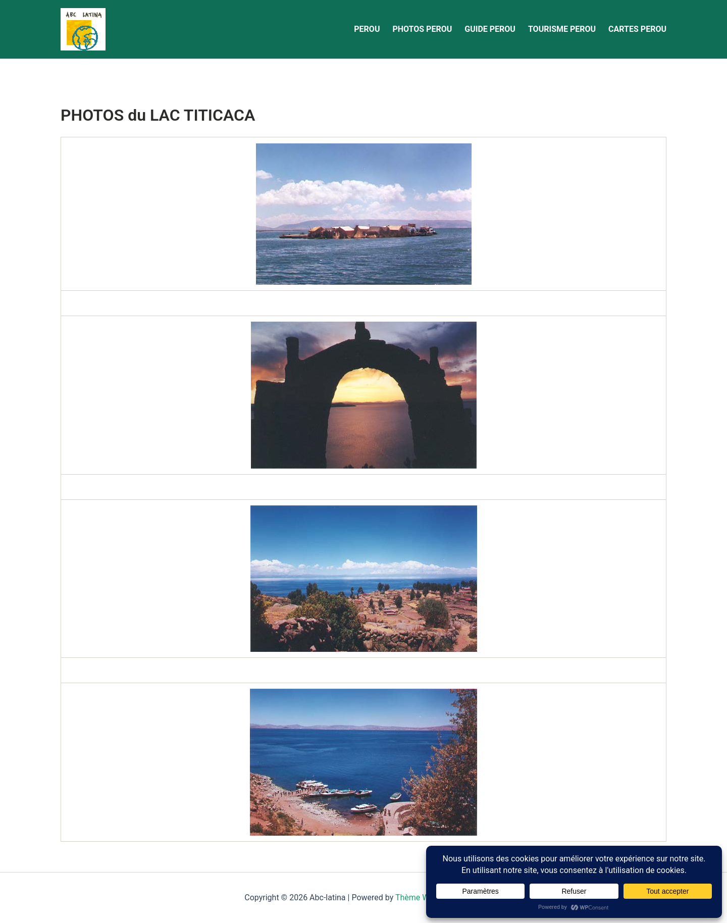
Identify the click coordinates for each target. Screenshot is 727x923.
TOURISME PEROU (562, 29)
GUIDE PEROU (489, 29)
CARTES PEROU (637, 29)
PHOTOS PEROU (422, 29)
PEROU (367, 29)
